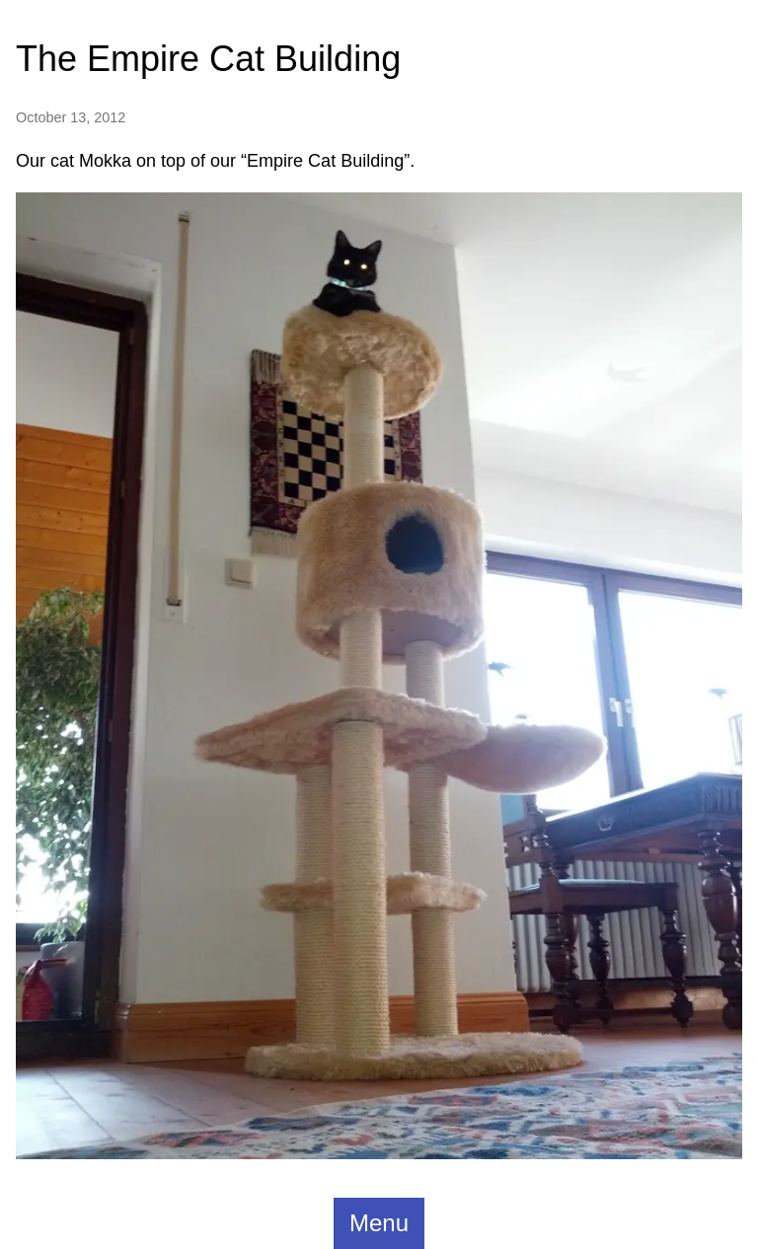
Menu (379, 1223)
